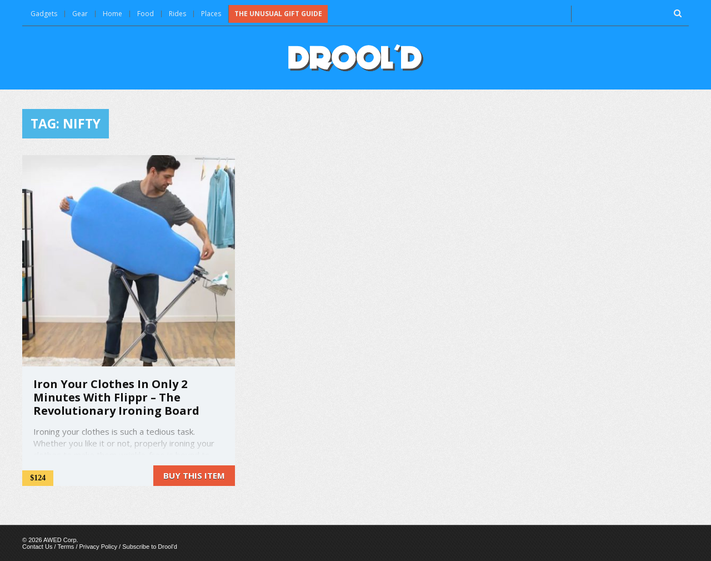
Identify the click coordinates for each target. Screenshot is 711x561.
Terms (65, 546)
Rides (177, 13)
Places (211, 13)
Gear (80, 13)
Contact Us (37, 546)
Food (145, 13)
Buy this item (194, 475)
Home (112, 13)
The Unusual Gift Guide (278, 13)
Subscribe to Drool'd (149, 546)
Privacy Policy (98, 546)
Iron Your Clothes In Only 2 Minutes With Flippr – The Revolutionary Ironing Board (116, 397)
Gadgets (44, 13)
